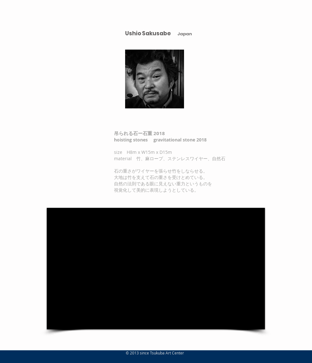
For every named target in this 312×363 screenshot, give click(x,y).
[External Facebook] (156, 268)
